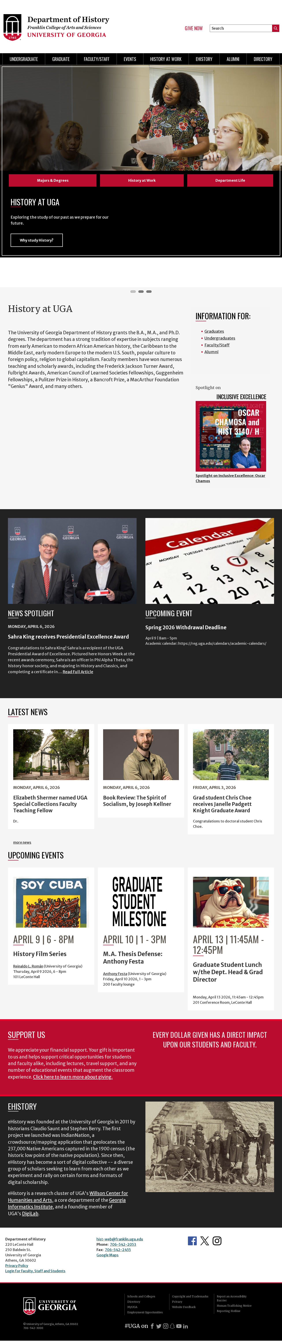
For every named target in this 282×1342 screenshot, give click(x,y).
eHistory (204, 59)
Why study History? (37, 241)
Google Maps (107, 1256)
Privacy (177, 1303)
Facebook (192, 1242)
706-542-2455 (118, 1251)
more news (22, 843)
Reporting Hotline (228, 1312)
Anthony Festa (115, 975)
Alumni (233, 59)
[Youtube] (179, 1327)
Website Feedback (184, 1308)
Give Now (194, 28)
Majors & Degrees (53, 180)
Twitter (204, 1242)
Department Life (230, 180)
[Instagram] (165, 1327)
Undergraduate (24, 59)
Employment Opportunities (145, 1313)
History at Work (166, 59)
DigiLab (30, 1215)
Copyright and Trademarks (190, 1297)
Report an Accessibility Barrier (232, 1299)
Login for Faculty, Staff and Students (35, 1272)
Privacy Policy (16, 1267)
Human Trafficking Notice (234, 1307)
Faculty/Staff (96, 59)
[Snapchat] (172, 1327)
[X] (158, 1327)
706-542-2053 (123, 1246)
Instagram (217, 1242)
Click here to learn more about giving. (73, 1078)
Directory (263, 59)
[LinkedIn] (185, 1327)
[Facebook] (152, 1327)
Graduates (214, 332)
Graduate (61, 59)
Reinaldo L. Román (28, 967)
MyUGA (132, 1308)
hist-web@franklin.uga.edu (119, 1240)
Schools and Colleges (141, 1297)
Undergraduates (219, 339)
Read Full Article (78, 673)
